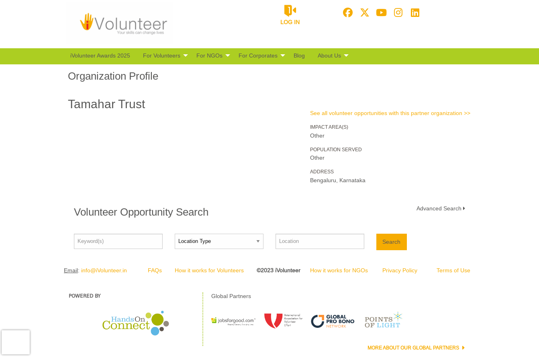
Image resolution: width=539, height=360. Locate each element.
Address (322, 172)
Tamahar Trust (106, 104)
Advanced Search (438, 208)
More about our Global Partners (414, 348)
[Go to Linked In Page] (414, 12)
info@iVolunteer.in (104, 270)
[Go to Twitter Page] (363, 12)
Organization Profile (113, 76)
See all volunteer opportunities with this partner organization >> (390, 113)
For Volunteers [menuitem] (161, 55)
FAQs (155, 270)
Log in (290, 22)
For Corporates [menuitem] (258, 55)
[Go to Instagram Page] (397, 12)
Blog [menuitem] (299, 55)
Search (391, 242)
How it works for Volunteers (209, 270)
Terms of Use (453, 270)
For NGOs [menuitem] (209, 55)
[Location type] (219, 241)
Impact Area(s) (329, 127)
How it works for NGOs (339, 270)
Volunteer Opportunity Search (141, 212)
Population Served (336, 149)
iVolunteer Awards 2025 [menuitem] (100, 55)
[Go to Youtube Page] (380, 12)
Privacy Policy (399, 270)
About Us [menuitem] (329, 55)
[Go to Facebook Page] (346, 12)
